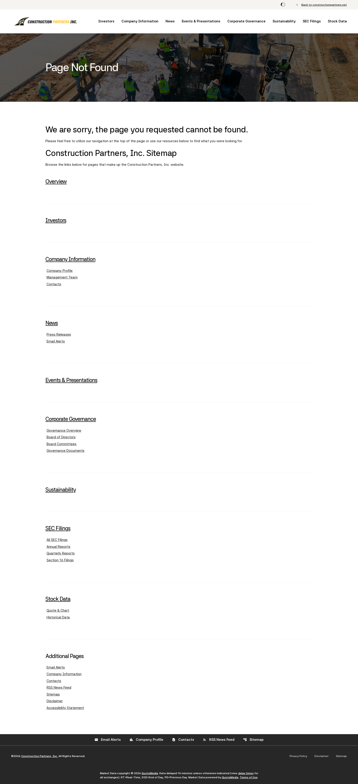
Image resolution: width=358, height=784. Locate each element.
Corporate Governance (246, 21)
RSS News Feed (59, 687)
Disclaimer (55, 701)
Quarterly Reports (61, 553)
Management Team (62, 277)
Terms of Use (249, 777)
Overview (56, 181)
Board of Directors (61, 437)
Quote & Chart (58, 610)
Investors (106, 21)
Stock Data (337, 21)
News (170, 21)
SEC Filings (312, 21)
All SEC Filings (57, 540)
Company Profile (60, 271)
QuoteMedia (150, 773)
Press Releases (59, 334)
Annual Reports (58, 547)
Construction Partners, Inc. (39, 756)
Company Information (139, 21)
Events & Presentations (201, 21)
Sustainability (284, 21)
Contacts (54, 284)
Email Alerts (56, 341)
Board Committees (61, 444)
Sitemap (53, 694)
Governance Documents (65, 451)
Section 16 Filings (60, 560)
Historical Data (58, 617)
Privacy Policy (298, 756)
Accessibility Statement (65, 708)
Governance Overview (64, 430)
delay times (246, 773)
